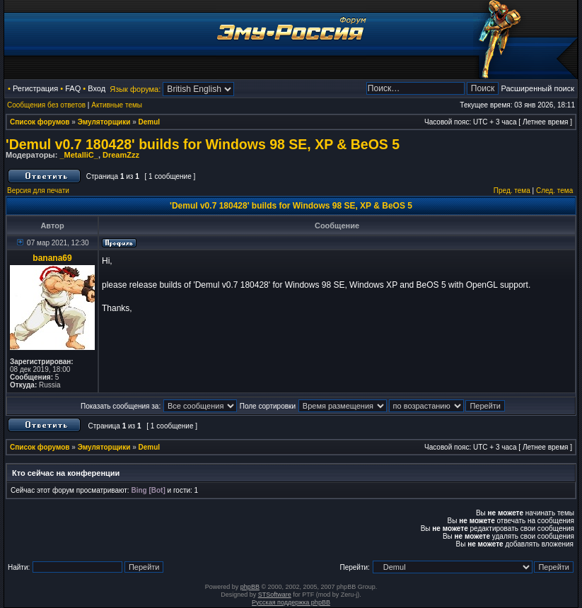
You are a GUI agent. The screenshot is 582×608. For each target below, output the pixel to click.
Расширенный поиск (537, 88)
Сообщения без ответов (46, 105)
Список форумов (40, 122)
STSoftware (274, 594)
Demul (150, 122)
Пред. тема (512, 190)
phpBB (250, 586)
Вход (96, 88)
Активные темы (116, 105)
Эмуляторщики (104, 122)
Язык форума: (135, 89)
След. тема (554, 190)
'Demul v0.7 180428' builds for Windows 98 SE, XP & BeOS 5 (203, 144)
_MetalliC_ (78, 155)
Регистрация (35, 88)
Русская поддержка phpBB (291, 602)
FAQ (73, 88)
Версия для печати (38, 190)
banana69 (52, 258)
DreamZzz (121, 155)
